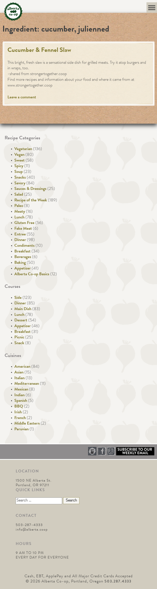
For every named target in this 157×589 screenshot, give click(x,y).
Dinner (20, 240)
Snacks (20, 178)
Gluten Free (24, 223)
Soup (18, 172)
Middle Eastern (27, 424)
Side (18, 298)
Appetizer (22, 269)
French (20, 418)
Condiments (24, 246)
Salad (18, 195)
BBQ (18, 407)
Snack (19, 343)
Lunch (19, 218)
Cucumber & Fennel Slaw (39, 50)
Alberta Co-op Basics (31, 274)
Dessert (20, 321)
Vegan (19, 155)
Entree (20, 235)
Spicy (18, 166)
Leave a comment (21, 98)
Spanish (20, 401)
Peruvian (21, 429)
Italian (19, 378)
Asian (18, 373)
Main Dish (22, 309)
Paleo (18, 206)
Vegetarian (23, 149)
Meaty (19, 212)
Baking (20, 263)
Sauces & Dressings (30, 189)
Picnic (19, 338)
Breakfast (22, 252)
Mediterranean (26, 384)
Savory (19, 183)
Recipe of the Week (30, 201)
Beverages (22, 257)
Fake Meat (23, 229)
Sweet (19, 161)
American (22, 367)
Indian (19, 395)
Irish (18, 412)
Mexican (21, 390)
